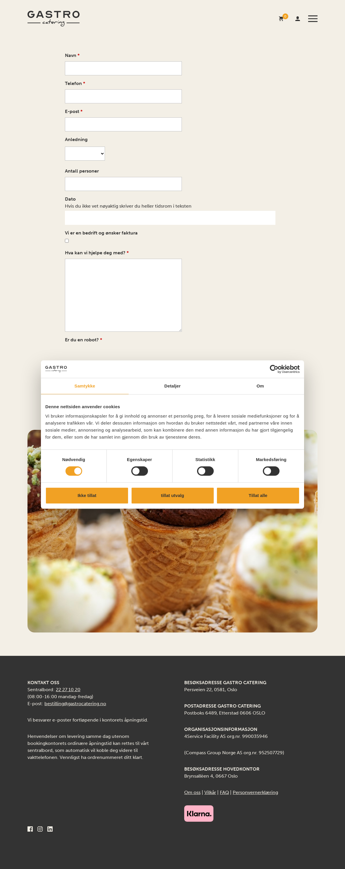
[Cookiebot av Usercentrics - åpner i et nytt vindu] (274, 369)
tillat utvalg (172, 495)
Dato (70, 199)
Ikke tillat (86, 495)
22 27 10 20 (68, 689)
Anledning (76, 139)
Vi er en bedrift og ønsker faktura (101, 233)
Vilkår (210, 792)
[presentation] (109, 356)
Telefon (75, 83)
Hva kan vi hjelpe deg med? (97, 253)
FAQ (224, 792)
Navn (72, 55)
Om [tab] (260, 385)
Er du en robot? (83, 340)
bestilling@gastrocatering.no (75, 703)
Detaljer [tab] (172, 385)
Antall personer (82, 171)
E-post (73, 111)
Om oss (192, 792)
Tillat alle (258, 495)
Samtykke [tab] (85, 385)
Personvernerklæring (255, 792)
